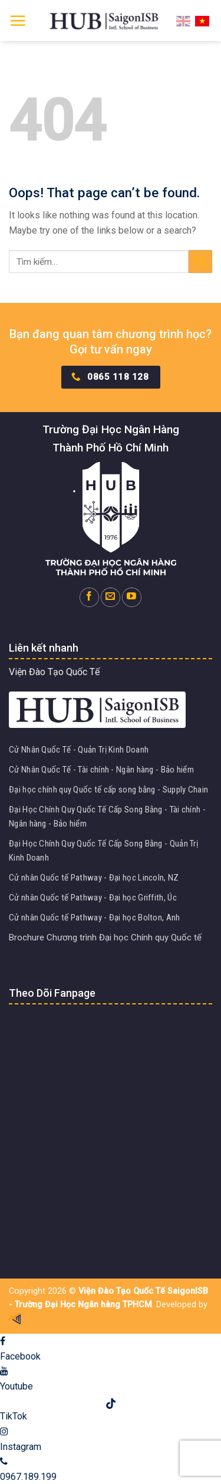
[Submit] (200, 261)
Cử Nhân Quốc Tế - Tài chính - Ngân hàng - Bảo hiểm (101, 769)
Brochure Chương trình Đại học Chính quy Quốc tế (105, 937)
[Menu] (18, 20)
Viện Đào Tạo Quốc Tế (54, 671)
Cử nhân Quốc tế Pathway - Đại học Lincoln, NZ (94, 877)
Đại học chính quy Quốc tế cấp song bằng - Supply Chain (108, 789)
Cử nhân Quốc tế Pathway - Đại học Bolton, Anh (94, 917)
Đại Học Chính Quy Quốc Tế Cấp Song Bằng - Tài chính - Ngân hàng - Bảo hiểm (107, 816)
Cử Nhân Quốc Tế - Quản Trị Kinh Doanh (79, 749)
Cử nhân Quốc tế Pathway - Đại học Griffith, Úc (93, 897)
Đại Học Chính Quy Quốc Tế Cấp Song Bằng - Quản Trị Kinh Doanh (103, 850)
